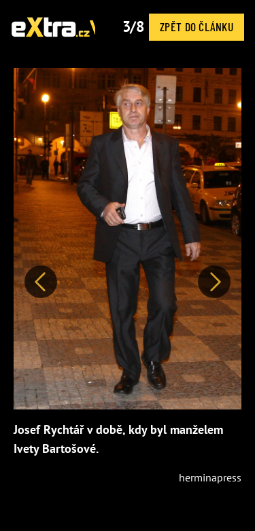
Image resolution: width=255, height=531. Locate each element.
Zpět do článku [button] (196, 26)
